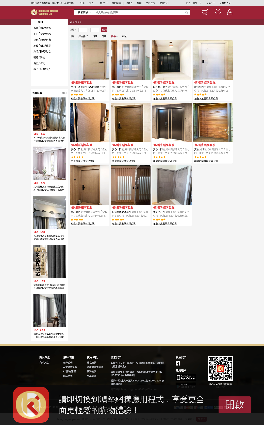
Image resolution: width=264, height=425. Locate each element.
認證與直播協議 (95, 367)
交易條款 (91, 375)
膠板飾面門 (212, 90)
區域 (124, 36)
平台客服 (150, 3)
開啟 (234, 404)
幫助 (139, 3)
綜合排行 (83, 36)
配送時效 (68, 375)
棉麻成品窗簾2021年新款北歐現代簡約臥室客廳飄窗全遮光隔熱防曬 (49, 335)
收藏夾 (129, 3)
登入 (91, 3)
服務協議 (91, 371)
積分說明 (68, 362)
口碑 (104, 36)
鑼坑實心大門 (171, 90)
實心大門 (130, 90)
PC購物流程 (69, 371)
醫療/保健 (39, 57)
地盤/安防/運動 (42, 45)
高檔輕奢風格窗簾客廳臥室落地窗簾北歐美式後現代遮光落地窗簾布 (49, 237)
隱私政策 (91, 362)
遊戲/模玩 (39, 63)
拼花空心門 (171, 215)
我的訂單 (116, 3)
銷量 (94, 36)
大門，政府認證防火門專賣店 (89, 90)
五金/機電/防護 (42, 34)
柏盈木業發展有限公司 (83, 98)
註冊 (82, 3)
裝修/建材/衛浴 (42, 28)
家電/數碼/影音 (42, 51)
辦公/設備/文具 (42, 69)
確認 (104, 29)
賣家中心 (164, 3)
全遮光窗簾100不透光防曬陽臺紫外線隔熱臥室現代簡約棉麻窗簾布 (49, 286)
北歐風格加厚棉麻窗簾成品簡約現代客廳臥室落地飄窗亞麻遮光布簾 (49, 188)
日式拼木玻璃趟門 (130, 215)
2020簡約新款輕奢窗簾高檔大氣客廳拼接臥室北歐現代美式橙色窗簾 (49, 139)
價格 (113, 36)
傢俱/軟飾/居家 (42, 40)
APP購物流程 (70, 367)
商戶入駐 (226, 3)
